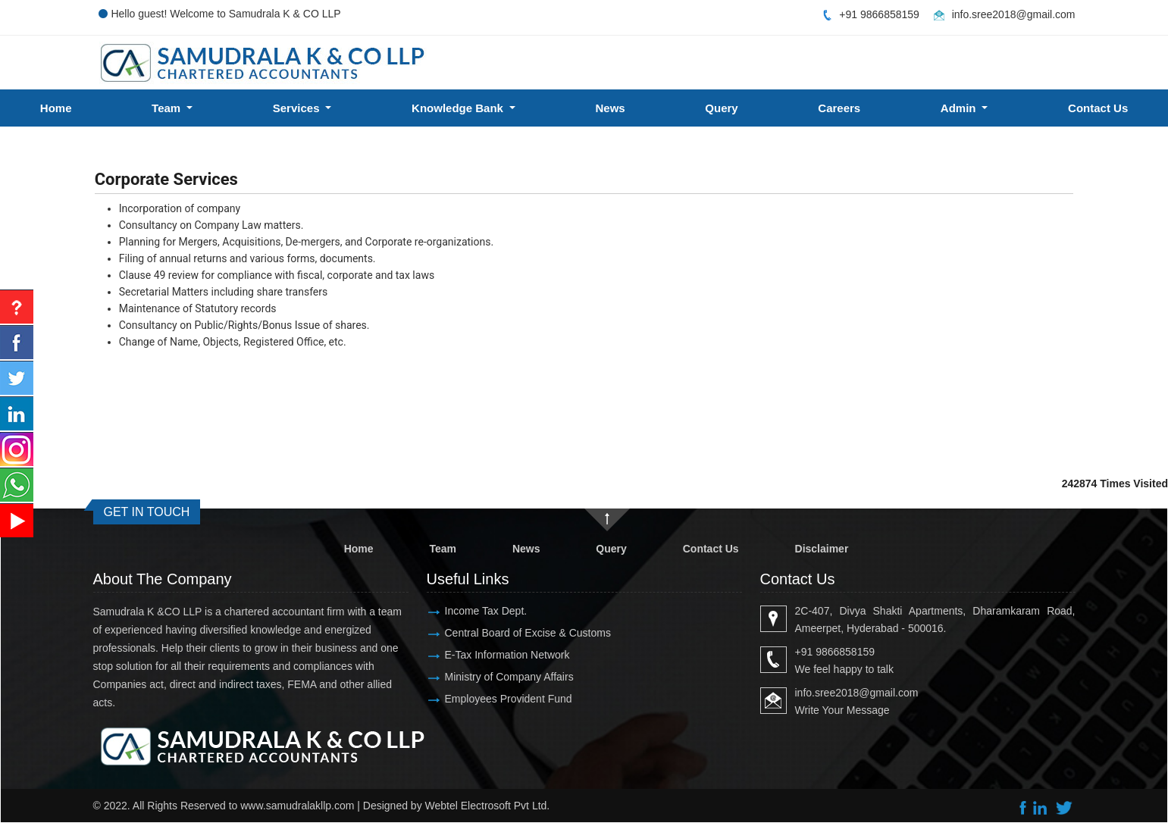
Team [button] (167, 108)
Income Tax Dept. (486, 611)
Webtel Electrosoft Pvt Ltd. (487, 806)
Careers (839, 108)
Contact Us (711, 549)
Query (721, 108)
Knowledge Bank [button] (459, 108)
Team (442, 549)
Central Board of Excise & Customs (528, 633)
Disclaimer (822, 549)
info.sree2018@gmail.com (1014, 14)
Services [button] (298, 108)
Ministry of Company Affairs (509, 677)
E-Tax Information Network (507, 655)
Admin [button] (960, 108)
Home (56, 108)
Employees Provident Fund (508, 699)
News (610, 108)
